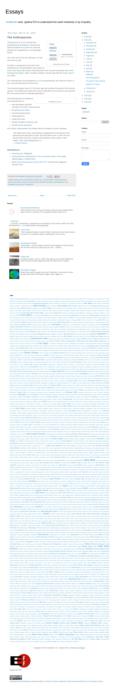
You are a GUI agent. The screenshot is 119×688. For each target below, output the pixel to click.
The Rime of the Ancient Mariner (41, 604)
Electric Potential (15, 387)
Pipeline (33, 537)
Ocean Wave (74, 518)
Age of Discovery (17, 303)
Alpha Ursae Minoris (89, 308)
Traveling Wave (89, 614)
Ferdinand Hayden (52, 397)
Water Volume (71, 627)
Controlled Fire (104, 360)
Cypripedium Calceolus (77, 367)
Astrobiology (16, 324)
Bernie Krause (87, 331)
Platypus (106, 537)
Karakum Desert (20, 467)
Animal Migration (80, 313)
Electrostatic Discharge (27, 387)
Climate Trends (70, 353)
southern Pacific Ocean (60, 579)
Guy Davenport (94, 427)
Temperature (48, 595)
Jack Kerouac (68, 452)
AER (82, 301)
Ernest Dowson (100, 390)
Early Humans (83, 378)
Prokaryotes (38, 544)
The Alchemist (77, 597)
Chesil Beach (59, 348)
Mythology (18, 507)
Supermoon (32, 590)
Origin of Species (57, 523)
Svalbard (45, 593)
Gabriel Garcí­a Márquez (36, 406)
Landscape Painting (44, 474)
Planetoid (57, 537)
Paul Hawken (19, 530)
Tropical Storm (48, 616)
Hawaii (19, 431)
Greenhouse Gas (83, 424)
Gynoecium (102, 427)
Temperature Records (74, 595)
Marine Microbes (100, 490)
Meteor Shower (31, 497)
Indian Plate (66, 445)
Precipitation (29, 541)
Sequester (42, 567)
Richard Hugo (87, 551)
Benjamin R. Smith (76, 331)
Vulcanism (19, 625)
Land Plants (33, 474)
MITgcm (50, 500)
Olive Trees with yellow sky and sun (32, 521)
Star (16, 583)
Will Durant (62, 632)
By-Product (72, 338)
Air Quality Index (73, 303)
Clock (84, 353)
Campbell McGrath (103, 338)
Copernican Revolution (42, 362)
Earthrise (99, 380)
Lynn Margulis (26, 486)
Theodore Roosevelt (83, 607)
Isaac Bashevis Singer (57, 450)
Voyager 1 (106, 623)
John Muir (89, 460)
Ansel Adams (45, 315)
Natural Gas (63, 509)
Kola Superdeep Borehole (96, 469)
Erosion (19, 392)
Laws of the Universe (103, 476)
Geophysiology (21, 413)
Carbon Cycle (45, 341)
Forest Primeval (104, 399)
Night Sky (20, 514)
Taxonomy (40, 595)
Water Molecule (53, 627)
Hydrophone (105, 441)
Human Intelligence (80, 439)
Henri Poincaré (21, 434)
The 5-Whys (68, 597)
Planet (38, 537)
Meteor (25, 497)
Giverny (12, 417)
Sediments (55, 565)
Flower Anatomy (52, 399)
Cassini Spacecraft (90, 343)
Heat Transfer (82, 431)
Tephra (32, 597)
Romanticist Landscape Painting (88, 556)
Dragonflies (52, 376)
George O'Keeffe (73, 413)
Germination (28, 415)
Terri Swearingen (46, 597)
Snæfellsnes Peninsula (91, 572)
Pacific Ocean (78, 525)
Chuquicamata (33, 350)
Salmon (88, 558)
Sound (90, 576)
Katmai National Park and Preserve (62, 467)
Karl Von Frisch (30, 467)
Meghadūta (77, 495)
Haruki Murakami (76, 429)
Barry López (50, 329)
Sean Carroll (87, 563)
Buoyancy (51, 338)
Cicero (40, 350)
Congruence (66, 357)
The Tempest (20, 607)
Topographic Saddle (35, 614)
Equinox (81, 390)
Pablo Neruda (50, 525)
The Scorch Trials (56, 604)
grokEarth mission (53, 427)
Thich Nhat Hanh (20, 609)
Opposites (88, 521)
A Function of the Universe (95, 81)
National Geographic (21, 509)
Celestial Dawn (62, 346)
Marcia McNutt (22, 490)
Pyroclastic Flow (20, 546)
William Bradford (100, 632)
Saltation (106, 558)
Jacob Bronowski (78, 452)
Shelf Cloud (90, 567)
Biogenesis (41, 334)
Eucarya (45, 392)
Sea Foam (38, 563)
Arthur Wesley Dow (63, 322)
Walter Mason (105, 625)
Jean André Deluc (104, 455)
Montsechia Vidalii (19, 502)
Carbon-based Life (82, 341)
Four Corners (84, 401)
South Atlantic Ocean (39, 579)
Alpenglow (80, 308)
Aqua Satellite (82, 317)
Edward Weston (56, 385)
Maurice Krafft (33, 495)
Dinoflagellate (84, 373)
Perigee (100, 530)
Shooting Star (35, 569)
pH (92, 532)
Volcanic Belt (31, 623)
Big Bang (106, 331)
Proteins (45, 544)
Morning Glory (40, 502)
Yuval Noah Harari (20, 641)
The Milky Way (41, 602)
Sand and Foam (43, 560)
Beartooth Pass (14, 331)
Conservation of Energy (87, 357)
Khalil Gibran (44, 469)
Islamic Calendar (69, 450)
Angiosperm (58, 313)
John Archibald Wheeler (73, 457)
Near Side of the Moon (29, 511)
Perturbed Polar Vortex (67, 532)
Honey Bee (101, 436)
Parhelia (77, 528)
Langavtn (52, 474)
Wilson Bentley (89, 634)
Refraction (89, 549)
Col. (62, 355)
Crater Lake (28, 364)
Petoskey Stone (86, 532)
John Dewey (17, 460)
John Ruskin (22, 462)
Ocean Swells (56, 518)
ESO (28, 392)
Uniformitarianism (56, 618)
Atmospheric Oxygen (28, 270)
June (88, 62)
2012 (86, 102)
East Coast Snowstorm (16, 383)
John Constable (95, 457)
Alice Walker (47, 308)
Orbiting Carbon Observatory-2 (100, 521)
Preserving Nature (51, 541)
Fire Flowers (101, 397)
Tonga (27, 614)
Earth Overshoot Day (16, 380)
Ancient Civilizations (98, 310)
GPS (107, 420)
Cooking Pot (31, 362)
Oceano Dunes (82, 518)
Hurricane (75, 441)
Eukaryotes (52, 392)
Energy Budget (99, 387)
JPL (56, 465)
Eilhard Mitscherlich (82, 385)
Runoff (54, 558)
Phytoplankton (74, 534)
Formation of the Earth (16, 401)
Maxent (40, 495)
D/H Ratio (101, 367)
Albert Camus (29, 306)
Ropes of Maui (14, 558)
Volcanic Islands (77, 623)
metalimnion (13, 497)
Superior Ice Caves (93, 84)
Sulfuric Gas (62, 588)
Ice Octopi (67, 443)
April (88, 68)
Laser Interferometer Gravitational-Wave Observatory (93, 474)
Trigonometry (105, 614)
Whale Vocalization (99, 630)
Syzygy (101, 593)
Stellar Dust (75, 583)
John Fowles (37, 460)
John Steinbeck (44, 462)
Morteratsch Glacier (74, 502)
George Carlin (63, 413)
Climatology (78, 353)
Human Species (91, 439)
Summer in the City (77, 588)
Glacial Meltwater (20, 417)
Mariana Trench (64, 490)
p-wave (43, 525)
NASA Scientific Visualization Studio (53, 507)
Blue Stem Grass (85, 336)
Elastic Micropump (103, 385)
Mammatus (55, 488)
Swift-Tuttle (51, 593)
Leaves (12, 479)
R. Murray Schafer (62, 546)
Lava (41, 476)
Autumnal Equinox (75, 327)
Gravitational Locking (71, 422)
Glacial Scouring (30, 417)
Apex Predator (47, 317)
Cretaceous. (72, 364)
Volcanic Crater (40, 623)
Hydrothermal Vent (32, 443)
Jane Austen (76, 455)
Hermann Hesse (94, 434)
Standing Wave (99, 581)
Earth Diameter (104, 378)
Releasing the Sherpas (16, 551)
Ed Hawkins (58, 383)
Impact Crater (17, 445)
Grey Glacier (28, 427)
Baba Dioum (105, 327)
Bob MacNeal (25, 681)
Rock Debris (48, 556)
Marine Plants (22, 493)
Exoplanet (54, 394)
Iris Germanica (29, 450)
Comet (99, 355)
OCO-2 (90, 518)
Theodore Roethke (71, 607)
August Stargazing (54, 327)
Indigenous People (76, 445)
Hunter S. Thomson (55, 441)
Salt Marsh (93, 558)
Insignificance (57, 448)
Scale (11, 563)
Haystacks (74, 431)
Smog (81, 572)
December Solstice (16, 371)
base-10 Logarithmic (60, 329)
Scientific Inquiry (19, 563)
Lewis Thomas (54, 479)
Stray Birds (85, 586)
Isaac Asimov (46, 450)
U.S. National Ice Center (17, 618)
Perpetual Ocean (19, 532)
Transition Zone (71, 614)
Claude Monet (14, 353)
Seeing (60, 565)
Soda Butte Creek (68, 574)
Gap (104, 406)
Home (42, 196)
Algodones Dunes (37, 308)
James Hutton (22, 455)
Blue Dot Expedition (51, 336)
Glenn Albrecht (100, 417)
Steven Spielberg (22, 586)
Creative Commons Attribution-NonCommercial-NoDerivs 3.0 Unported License (74, 681)
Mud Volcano (78, 504)
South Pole (49, 579)
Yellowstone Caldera (102, 637)
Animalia (88, 313)
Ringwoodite (16, 553)
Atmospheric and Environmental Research (74, 324)
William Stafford (79, 634)
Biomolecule (86, 334)
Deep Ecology (27, 371)
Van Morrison (47, 620)
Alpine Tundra (22, 310)
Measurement (69, 495)
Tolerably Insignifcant (94, 611)
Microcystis (74, 497)
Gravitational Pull (83, 422)
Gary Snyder (20, 408)
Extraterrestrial (83, 394)
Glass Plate (92, 417)
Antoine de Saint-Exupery (25, 317)
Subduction (16, 588)
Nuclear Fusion (64, 516)
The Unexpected (30, 607)
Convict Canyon (22, 362)
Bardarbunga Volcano (30, 329)
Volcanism (87, 623)
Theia (63, 607)
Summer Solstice (89, 588)
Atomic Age (67, 73)
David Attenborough (62, 369)
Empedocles (50, 387)
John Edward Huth (27, 460)
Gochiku (65, 420)
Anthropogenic (94, 315)
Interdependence (79, 448)
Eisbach (90, 385)
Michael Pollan (66, 497)
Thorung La (60, 609)
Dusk (104, 376)
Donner (36, 376)
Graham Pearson (25, 422)
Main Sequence (31, 488)
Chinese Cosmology (82, 348)
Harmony (67, 429)
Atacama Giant (37, 324)
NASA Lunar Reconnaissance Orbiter (75, 507)
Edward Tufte (47, 385)
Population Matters (99, 539)
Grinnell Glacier (43, 427)
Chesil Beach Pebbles (29, 243)
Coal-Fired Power (29, 355)
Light (82, 479)
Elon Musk (41, 387)
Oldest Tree (17, 521)
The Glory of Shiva (84, 600)
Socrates (59, 574)
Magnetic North (94, 486)
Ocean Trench (65, 518)
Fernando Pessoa (64, 397)
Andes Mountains (28, 313)
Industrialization (59, 182)
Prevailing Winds (73, 541)
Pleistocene (33, 83)
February (89, 88)
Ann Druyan (94, 313)
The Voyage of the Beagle (53, 607)
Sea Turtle (73, 563)
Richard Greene (77, 551)
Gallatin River (76, 406)
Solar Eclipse (84, 574)
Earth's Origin (72, 380)
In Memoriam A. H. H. (38, 445)
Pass (88, 528)
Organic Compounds (16, 523)
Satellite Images (100, 560)
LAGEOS (33, 472)
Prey (80, 541)
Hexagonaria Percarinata (21, 436)
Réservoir (26, 551)
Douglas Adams (43, 376)
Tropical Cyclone (25, 616)
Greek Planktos (61, 424)
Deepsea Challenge (38, 371)
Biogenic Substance (57, 334)
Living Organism (54, 481)
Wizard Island (24, 637)
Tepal (28, 597)
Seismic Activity (67, 565)
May (88, 65)
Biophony (93, 334)
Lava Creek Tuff (48, 476)
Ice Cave (53, 443)
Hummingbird (20, 441)
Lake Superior (83, 472)
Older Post (71, 196)
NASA (39, 507)
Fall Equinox (13, 397)
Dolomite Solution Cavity (26, 376)
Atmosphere (56, 325)
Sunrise (12, 590)
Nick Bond (101, 511)
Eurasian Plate (71, 392)
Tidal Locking (32, 611)
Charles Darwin (104, 346)
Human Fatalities (69, 439)
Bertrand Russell (97, 331)
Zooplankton (69, 641)
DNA (17, 376)
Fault (39, 397)
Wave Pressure (18, 630)
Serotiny (68, 567)
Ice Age (48, 443)
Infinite (29, 448)
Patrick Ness (94, 528)
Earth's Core (63, 380)
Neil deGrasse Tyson (49, 511)
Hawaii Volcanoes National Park (31, 431)
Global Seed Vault (46, 420)
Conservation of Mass (102, 357)
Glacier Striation (77, 417)
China (73, 348)
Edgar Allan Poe (67, 383)
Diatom (64, 373)
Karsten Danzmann (41, 467)
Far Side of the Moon (30, 397)
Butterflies (66, 338)
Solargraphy (33, 576)
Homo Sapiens (92, 436)
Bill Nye (27, 334)
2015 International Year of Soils (69, 299)
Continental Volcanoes (63, 360)
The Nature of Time (82, 602)
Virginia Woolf (14, 623)
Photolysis (34, 534)
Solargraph (26, 576)
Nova (32, 516)
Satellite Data (91, 560)
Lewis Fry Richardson (42, 479)
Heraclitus (74, 434)
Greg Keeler (99, 424)
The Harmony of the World (28, 602)
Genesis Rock (67, 408)
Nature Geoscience (94, 509)
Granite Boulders (46, 422)
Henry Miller (49, 434)
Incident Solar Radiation (54, 445)
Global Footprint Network (22, 420)
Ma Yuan (33, 486)
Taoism (35, 595)
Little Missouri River (43, 481)
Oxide (33, 525)
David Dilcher (80, 369)
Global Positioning (35, 420)
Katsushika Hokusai (80, 467)
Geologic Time (105, 408)
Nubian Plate (56, 516)
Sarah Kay (83, 560)
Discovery (92, 373)
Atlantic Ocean (46, 324)
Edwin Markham (67, 385)
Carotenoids (60, 343)
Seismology (96, 565)
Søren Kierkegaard (81, 576)
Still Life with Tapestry (47, 586)
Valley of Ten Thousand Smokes (32, 620)
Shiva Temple (19, 569)
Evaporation (21, 394)
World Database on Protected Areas (57, 637)
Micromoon (81, 497)
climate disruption (25, 125)
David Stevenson (100, 369)
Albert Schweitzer (52, 306)
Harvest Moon (86, 429)
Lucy (40, 483)
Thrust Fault (68, 609)
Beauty (33, 331)
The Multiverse (58, 602)
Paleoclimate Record (43, 528)
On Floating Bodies (58, 521)
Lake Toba (106, 472)
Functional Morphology (89, 404)
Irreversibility (38, 450)
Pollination (64, 539)
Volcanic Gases (65, 623)
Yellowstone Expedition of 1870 (20, 639)
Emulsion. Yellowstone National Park (66, 387)
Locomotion (63, 481)
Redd (76, 549)
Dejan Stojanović (58, 371)
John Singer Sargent (32, 462)
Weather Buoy (32, 630)
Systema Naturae (83, 593)
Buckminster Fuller (39, 338)
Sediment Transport (103, 563)
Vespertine (86, 620)
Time (42, 611)
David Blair (71, 369)
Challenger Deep (92, 346)
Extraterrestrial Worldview (30, 208)
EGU (74, 385)
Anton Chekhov (38, 317)
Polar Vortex (43, 539)
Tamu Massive (22, 595)
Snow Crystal (18, 574)
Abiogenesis (13, 301)
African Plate (105, 301)
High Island (33, 436)
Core (54, 362)
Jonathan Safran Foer (88, 462)
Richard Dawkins (54, 551)
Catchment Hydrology (102, 343)
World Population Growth (78, 637)
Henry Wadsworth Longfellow (61, 434)
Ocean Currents (29, 518)
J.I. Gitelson (29, 452)
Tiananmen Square (15, 611)
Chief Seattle (67, 348)
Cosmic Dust (100, 362)
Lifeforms (71, 479)
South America (27, 579)
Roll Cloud (65, 556)
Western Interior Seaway (69, 630)
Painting (106, 525)
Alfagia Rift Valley (15, 308)
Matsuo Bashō (99, 493)
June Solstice (78, 465)
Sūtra (40, 593)
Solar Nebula (92, 574)
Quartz (53, 546)
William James (53, 634)
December (90, 43)
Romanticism (73, 556)
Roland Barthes (57, 556)
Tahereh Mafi (14, 595)
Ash (93, 322)
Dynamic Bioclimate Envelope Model (24, 378)
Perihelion (106, 530)
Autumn (67, 327)
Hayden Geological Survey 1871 (61, 431)
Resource (33, 551)
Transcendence (61, 614)
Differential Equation (73, 373)
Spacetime (85, 579)
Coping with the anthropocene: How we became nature (34, 156)
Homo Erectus (73, 436)
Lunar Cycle (84, 483)
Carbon (38, 341)
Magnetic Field (84, 486)
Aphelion (54, 317)
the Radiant (18, 604)
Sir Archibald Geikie (28, 572)
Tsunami (68, 616)
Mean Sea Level (59, 495)
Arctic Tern (101, 320)
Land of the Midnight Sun (22, 474)
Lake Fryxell (69, 472)
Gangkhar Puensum (97, 406)
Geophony (105, 411)
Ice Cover (60, 443)
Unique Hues (75, 618)
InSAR (46, 448)
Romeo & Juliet (104, 556)
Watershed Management (82, 627)
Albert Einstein (39, 306)
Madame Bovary (48, 486)
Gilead (93, 415)
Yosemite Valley (94, 639)
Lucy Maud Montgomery (68, 483)
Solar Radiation (101, 574)
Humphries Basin (29, 441)
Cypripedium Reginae (91, 367)
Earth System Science (53, 380)
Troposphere (57, 616)
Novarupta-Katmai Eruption (43, 516)
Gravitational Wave (94, 422)
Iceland (100, 443)
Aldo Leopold (62, 306)
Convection (13, 362)
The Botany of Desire (27, 600)
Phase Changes (98, 532)
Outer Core (13, 525)
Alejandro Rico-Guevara (84, 306)
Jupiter (85, 465)
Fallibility (20, 397)
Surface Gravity (64, 590)
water (18, 627)
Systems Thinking (93, 593)
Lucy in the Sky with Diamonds (51, 483)
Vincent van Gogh (96, 620)
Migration (88, 497)
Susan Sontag (26, 593)
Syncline (74, 593)
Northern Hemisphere (102, 514)
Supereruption (24, 590)
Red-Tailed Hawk (69, 549)
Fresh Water (67, 404)
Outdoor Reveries (104, 523)
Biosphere (101, 334)
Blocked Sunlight (27, 336)
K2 (94, 465)
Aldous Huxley (72, 306)
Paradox (72, 528)
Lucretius (35, 483)
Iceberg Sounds (93, 443)
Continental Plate (39, 360)
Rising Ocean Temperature (58, 553)
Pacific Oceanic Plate (89, 525)
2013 (86, 99)
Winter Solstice (14, 637)
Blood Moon (36, 336)
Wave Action (94, 627)
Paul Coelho (102, 528)
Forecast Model (94, 399)
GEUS (44, 415)
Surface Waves (98, 590)
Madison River (57, 486)
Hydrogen (92, 441)
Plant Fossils (81, 537)
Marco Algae (31, 490)
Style (11, 588)
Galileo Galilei (67, 406)
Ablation (19, 301)
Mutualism (90, 504)
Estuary (32, 392)
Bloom (42, 336)
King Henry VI (74, 469)
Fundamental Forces (103, 404)
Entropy (106, 387)
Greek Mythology (51, 424)
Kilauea (60, 469)
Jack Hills (61, 452)
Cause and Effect (44, 346)
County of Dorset (18, 364)
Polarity (54, 539)
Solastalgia (40, 576)
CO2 (21, 355)
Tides (38, 611)
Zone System (61, 641)
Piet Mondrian (84, 534)
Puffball (107, 544)
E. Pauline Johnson (64, 378)
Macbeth (39, 486)
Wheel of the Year (25, 632)
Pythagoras (40, 546)
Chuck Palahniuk (24, 350)
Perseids (27, 532)
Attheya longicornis (43, 327)
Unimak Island (66, 618)
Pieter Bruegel (93, 534)
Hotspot (22, 439)
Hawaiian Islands (46, 431)
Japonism (83, 455)
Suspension (35, 593)
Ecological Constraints (48, 383)
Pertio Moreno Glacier (53, 532)
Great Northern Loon (38, 424)
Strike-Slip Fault (104, 586)
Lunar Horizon (101, 483)
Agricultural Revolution (41, 303)
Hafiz (17, 429)
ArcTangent (73, 320)
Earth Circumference (94, 378)
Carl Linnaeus (26, 343)
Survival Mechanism (16, 593)
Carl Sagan (43, 343)
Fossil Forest (51, 401)
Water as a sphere (25, 627)
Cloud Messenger (100, 353)
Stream (91, 586)
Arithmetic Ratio (31, 322)
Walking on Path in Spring (39, 625)
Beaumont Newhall (24, 331)
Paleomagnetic (64, 528)
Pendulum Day (79, 530)
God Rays (80, 420)
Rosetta (21, 558)
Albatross (12, 306)
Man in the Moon (65, 488)
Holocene (63, 81)
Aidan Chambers (54, 303)
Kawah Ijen (89, 467)
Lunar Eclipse (92, 483)
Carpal (66, 343)
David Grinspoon (89, 369)
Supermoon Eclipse (43, 590)
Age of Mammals (28, 303)
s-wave (58, 558)
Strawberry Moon (76, 586)
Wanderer (12, 627)
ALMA (74, 308)
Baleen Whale (14, 329)
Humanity (100, 439)
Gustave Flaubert (72, 427)
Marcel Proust (104, 488)
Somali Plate (64, 576)
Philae (107, 532)
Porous (107, 539)
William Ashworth (89, 632)
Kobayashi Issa (83, 469)
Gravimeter (61, 422)
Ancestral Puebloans (85, 310)
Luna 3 (78, 483)
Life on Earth (64, 479)
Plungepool (21, 539)
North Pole (90, 514)
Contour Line (88, 360)
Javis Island (94, 455)
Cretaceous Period (62, 364)
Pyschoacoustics (31, 546)
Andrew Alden (39, 313)
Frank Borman (30, 404)
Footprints (87, 399)
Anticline (14, 317)
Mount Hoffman (85, 502)
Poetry (27, 539)
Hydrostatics (22, 443)
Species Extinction (15, 581)
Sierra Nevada (96, 569)
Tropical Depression (37, 616)
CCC (56, 346)
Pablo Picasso (60, 525)
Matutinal (17, 495)
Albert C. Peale (20, 306)
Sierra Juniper (87, 569)
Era (86, 390)
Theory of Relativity (96, 607)
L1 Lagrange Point (19, 472)
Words (43, 637)
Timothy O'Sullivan (59, 611)
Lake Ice (75, 472)
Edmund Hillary (90, 383)
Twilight (90, 616)
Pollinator (71, 539)
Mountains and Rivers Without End (48, 504)
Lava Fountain (57, 476)
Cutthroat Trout (23, 367)
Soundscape (105, 576)
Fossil (44, 401)
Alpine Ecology (104, 308)
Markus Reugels (49, 493)
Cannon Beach (14, 341)
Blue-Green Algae (97, 336)
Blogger (82, 648)
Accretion (50, 301)
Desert (15, 373)
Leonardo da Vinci (29, 479)
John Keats (53, 460)
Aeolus (78, 301)
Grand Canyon (35, 422)
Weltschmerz (48, 630)
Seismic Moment (77, 565)
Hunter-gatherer (66, 441)
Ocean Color (25, 230)
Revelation (39, 551)
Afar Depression (88, 301)
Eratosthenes (91, 390)
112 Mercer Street (34, 299)
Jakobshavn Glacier (99, 452)
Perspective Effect (40, 532)
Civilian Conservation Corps (76, 350)
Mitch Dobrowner (42, 500)
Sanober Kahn (75, 560)
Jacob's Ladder (88, 452)
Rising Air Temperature (27, 553)
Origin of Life (46, 523)
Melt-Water (95, 495)
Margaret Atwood (41, 490)
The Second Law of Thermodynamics (80, 604)
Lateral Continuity (15, 476)
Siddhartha (79, 569)
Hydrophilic (98, 441)
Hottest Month (29, 439)
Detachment (21, 373)
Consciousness (75, 357)
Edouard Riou (100, 383)
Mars (56, 493)
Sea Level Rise (65, 563)
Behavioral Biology (56, 331)
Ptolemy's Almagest (97, 544)
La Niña (27, 472)
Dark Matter (21, 369)
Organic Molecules (28, 523)
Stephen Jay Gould (98, 583)
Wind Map (106, 634)
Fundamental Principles (17, 406)
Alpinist (29, 310)
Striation (95, 586)
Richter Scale (97, 551)
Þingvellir (75, 641)
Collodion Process (79, 355)
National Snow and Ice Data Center (37, 509)
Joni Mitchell (99, 462)
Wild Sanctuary (36, 632)
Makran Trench (41, 488)
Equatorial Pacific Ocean (66, 390)
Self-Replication (104, 565)
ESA (24, 392)
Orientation (37, 523)
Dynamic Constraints (41, 378)
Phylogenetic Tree (54, 534)
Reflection (81, 549)
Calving (95, 338)
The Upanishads (40, 607)
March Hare (13, 490)
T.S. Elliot (106, 593)
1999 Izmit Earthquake (53, 299)
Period (12, 532)
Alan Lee (80, 303)
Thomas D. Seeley (40, 609)
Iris (24, 450)
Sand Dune (60, 560)
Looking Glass (102, 481)
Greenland (92, 424)
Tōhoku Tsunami (82, 611)
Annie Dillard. (36, 315)
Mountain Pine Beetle (31, 504)
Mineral (12, 500)
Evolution (35, 394)
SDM (25, 563)
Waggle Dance (26, 625)
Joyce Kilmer (51, 465)
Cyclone (58, 367)
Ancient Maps (18, 313)
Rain (95, 546)
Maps (97, 488)
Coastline (46, 355)
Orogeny (65, 523)
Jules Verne (62, 465)
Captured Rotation (29, 341)
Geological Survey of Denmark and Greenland (24, 411)
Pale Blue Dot (14, 528)
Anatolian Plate (74, 310)
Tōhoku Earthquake (71, 611)
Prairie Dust (25, 257)
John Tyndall (54, 462)
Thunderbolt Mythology (93, 609)
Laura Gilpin (24, 476)
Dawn (107, 369)
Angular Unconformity (68, 313)
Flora (45, 399)
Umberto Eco (34, 618)
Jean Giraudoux (14, 457)
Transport (80, 614)
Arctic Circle (94, 320)
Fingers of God (80, 397)
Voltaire (99, 623)
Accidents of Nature (41, 301)
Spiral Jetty (68, 581)
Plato (102, 537)
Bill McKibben (21, 334)
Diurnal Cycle (104, 373)
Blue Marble (68, 336)
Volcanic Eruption (52, 623)
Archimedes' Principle (63, 320)
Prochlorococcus (30, 544)
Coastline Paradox (55, 355)
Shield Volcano (98, 567)
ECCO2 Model (28, 383)
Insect (50, 448)
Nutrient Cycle (90, 516)
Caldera (84, 338)
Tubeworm (85, 616)
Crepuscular (43, 364)
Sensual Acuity (33, 567)
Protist (50, 544)
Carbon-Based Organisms (97, 341)
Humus (37, 441)
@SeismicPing (14, 299)
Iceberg (77, 443)
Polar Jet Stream (34, 539)
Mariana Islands (54, 490)
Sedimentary (14, 565)
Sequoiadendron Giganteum (53, 567)
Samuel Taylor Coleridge (27, 560)
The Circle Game (40, 600)
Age (11, 303)
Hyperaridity (41, 443)
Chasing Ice (51, 348)
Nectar (39, 511)
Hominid (65, 436)
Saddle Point (65, 558)
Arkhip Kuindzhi (41, 322)
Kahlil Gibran (100, 465)
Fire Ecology (93, 397)
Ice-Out (72, 443)
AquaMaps (89, 317)
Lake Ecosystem (54, 472)
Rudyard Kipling (38, 558)
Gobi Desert (55, 420)
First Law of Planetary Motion (34, 399)
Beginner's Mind (46, 331)
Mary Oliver (74, 493)
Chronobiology (14, 350)
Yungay (12, 641)
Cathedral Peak (14, 346)
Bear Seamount (96, 329)
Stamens (91, 581)
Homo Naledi (82, 436)
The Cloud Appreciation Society (55, 600)
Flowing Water (68, 399)
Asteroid (101, 322)
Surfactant (106, 590)
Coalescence (38, 355)
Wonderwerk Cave (35, 637)
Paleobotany (32, 528)
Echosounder (37, 383)
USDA (15, 620)
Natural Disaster (53, 509)
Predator (36, 541)
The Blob (104, 597)
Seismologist (88, 565)
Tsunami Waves (76, 616)
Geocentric (75, 408)
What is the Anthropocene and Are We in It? (29, 162)
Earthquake (91, 380)
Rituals (80, 553)
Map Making (92, 488)
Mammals (49, 488)
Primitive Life (105, 541)
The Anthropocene (92, 78)
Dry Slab (93, 376)
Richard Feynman (66, 551)
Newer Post (12, 196)
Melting (101, 495)
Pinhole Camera (26, 537)
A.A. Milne (106, 299)
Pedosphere (63, 530)
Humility (12, 441)
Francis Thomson (20, 404)
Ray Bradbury (28, 549)
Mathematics (82, 493)
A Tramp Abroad (98, 299)
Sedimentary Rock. (36, 565)
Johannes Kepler (60, 457)
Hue (50, 439)
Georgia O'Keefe (97, 413)
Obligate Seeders (15, 518)
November (90, 46)
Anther (52, 315)
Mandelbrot (73, 488)
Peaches (51, 530)
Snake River (101, 572)
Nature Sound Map (15, 511)
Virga (104, 620)
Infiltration (24, 448)
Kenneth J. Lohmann (33, 469)
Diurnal (97, 373)
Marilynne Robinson (77, 490)
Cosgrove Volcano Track (89, 362)
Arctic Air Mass (86, 320)
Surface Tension (88, 590)
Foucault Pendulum (73, 401)
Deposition (83, 371)
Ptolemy (88, 544)
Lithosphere (32, 481)
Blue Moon (76, 336)
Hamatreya (56, 429)
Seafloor (79, 563)
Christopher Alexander (102, 348)
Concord (50, 357)
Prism (22, 544)
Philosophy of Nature (16, 534)
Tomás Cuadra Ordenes (17, 614)
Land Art (12, 474)
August (89, 56)
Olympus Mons (47, 521)
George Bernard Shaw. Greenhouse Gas (38, 413)
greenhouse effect (22, 110)
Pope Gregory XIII (87, 539)
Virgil (107, 620)
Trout (63, 616)
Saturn (107, 560)
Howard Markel (39, 439)
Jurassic (90, 465)
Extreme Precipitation (103, 394)
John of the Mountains (102, 460)
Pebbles (57, 530)
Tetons (54, 597)
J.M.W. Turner (45, 452)
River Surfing (91, 553)
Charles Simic (32, 348)
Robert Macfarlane (27, 556)
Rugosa (45, 558)
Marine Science (30, 493)
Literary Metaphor (22, 481)
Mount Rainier (94, 502)
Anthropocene (13, 42)
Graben (12, 422)
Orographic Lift (84, 523)
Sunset (17, 590)
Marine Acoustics (88, 490)
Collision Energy (68, 355)
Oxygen (38, 525)
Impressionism (26, 445)
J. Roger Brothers (19, 452)
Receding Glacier (38, 549)
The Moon (50, 602)
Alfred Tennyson (26, 308)
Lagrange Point (40, 472)
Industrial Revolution (15, 73)
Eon (39, 390)
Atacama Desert (26, 324)
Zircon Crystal (52, 641)
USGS (19, 621)
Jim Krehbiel (50, 457)
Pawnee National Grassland (40, 530)
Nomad (58, 514)
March (88, 72)
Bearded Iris (105, 329)
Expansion (68, 394)
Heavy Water (90, 431)
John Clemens (85, 457)
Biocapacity (34, 334)
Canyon (21, 341)
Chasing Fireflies (42, 348)
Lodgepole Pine (71, 481)
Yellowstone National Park (63, 639)
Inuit (21, 450)
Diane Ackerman (50, 373)
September (90, 52)
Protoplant (64, 544)
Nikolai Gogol (28, 514)
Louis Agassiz (19, 483)
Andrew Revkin (21, 143)
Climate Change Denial (45, 353)
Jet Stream (43, 457)
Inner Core (40, 448)
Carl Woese (52, 343)
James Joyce (30, 455)
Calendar (89, 338)
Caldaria (78, 338)
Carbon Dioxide (54, 341)
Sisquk (62, 572)
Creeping (35, 364)
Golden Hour (87, 420)
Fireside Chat (14, 399)
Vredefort (12, 625)
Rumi (49, 558)
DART (42, 369)
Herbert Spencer (83, 434)
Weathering (40, 630)
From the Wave (77, 404)
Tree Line (98, 614)
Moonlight (32, 502)
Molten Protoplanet (79, 500)
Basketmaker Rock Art (84, 329)
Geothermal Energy (19, 415)
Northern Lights (15, 516)
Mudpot (84, 504)
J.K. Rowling (37, 452)
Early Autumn (74, 378)
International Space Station (101, 448)
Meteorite (40, 497)
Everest (29, 394)
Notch (22, 516)
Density (77, 371)
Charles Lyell (23, 348)
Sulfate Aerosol (53, 588)
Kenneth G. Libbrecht (20, 469)
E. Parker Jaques (53, 378)
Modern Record (57, 500)
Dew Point (42, 373)
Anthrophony (66, 315)
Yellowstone (90, 637)
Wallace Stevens (85, 625)
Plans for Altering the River (68, 537)
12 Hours (43, 299)
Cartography (80, 343)
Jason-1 (88, 455)
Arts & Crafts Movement (77, 322)
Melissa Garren (86, 495)
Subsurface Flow (44, 588)
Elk (36, 387)
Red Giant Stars (58, 549)
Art (47, 322)
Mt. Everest (63, 504)
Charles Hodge (14, 348)
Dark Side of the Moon (33, 369)
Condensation (58, 357)
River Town (98, 553)
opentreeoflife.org (79, 521)
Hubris (46, 439)
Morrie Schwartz (63, 502)
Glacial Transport (42, 417)
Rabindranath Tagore (74, 546)
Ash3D (97, 322)
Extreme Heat (92, 394)
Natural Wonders (83, 509)
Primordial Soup (15, 544)
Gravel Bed (54, 422)
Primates (85, 541)
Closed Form (90, 353)
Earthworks (106, 380)
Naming (24, 507)
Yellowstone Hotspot (38, 639)
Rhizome (45, 551)
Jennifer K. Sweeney (33, 457)
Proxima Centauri (79, 544)
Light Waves (96, 479)
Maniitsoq (80, 488)
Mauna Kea (24, 495)
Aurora (62, 327)
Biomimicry (79, 334)
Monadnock (105, 500)
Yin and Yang (77, 639)
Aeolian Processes (70, 301)
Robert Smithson (39, 556)
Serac (64, 567)
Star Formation (23, 583)
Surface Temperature (76, 590)
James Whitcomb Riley (52, 455)
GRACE (17, 422)
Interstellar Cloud (15, 450)
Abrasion (25, 301)
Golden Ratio (95, 420)
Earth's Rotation (82, 380)
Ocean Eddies (39, 518)
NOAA (46, 514)
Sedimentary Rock (24, 565)
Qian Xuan (47, 546)
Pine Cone (17, 537)
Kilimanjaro (66, 469)
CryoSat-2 (88, 364)
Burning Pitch (58, 338)
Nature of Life (104, 509)
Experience (75, 394)
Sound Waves (97, 576)
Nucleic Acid (73, 516)
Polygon (76, 539)
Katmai (49, 467)
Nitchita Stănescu (37, 514)
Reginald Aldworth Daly (101, 549)
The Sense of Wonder (99, 604)
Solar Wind (18, 576)
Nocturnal (52, 514)
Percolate (95, 530)
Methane (45, 497)
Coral (50, 362)
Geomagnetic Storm (74, 411)
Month (11, 502)
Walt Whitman (96, 625)
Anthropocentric (84, 315)
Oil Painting (95, 518)
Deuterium (28, 373)
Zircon (45, 641)
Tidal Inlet (24, 611)
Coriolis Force (65, 362)
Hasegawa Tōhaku (97, 429)
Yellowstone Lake (49, 639)
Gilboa (76, 415)
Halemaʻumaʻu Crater (45, 429)
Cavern (52, 346)
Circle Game (63, 350)
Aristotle (24, 322)
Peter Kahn (77, 532)
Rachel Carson (87, 546)
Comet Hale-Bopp (15, 357)
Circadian (45, 350)
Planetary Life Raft (47, 537)
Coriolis (58, 362)
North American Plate (79, 514)
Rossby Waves (28, 558)
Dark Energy (13, 369)
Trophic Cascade (15, 616)
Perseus (32, 532)
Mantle (85, 488)
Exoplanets (61, 394)
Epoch (49, 390)
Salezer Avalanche (74, 558)
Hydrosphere (14, 443)
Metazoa (19, 497)
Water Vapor (62, 627)
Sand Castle (52, 560)
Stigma (38, 586)
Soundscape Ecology (16, 579)
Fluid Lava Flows (78, 399)
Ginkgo (97, 415)
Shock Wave (27, 569)
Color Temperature (90, 355)
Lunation (18, 486)
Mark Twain (40, 493)
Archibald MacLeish (43, 320)
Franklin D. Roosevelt (42, 404)
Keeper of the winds (99, 467)
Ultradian (27, 618)
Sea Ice (44, 563)
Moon (27, 502)
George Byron (55, 413)
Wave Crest (102, 627)
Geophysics (13, 413)
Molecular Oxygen (67, 500)
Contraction (96, 360)
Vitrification (23, 623)
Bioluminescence (69, 334)
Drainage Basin (60, 376)
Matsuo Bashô (90, 493)
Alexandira (106, 306)
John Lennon (61, 460)
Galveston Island (85, 406)
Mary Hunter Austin (64, 493)
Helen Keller (98, 431)
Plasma (87, 537)
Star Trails (32, 583)
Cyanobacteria (34, 367)
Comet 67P (105, 355)
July (88, 59)
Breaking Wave (19, 338)
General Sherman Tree (56, 408)
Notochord (28, 516)
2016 (86, 37)
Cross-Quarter (80, 364)
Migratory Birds (95, 497)
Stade (86, 581)
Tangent (29, 595)
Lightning (103, 479)
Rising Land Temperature (41, 553)
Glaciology (85, 417)
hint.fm (48, 436)
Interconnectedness (67, 448)
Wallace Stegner (74, 625)
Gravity (102, 422)
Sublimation (34, 588)
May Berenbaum (48, 495)
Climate (21, 353)
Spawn (90, 579)
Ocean (22, 518)
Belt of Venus (67, 331)
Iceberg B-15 (84, 443)
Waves (25, 630)
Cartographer (72, 343)
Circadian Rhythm (54, 350)
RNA (103, 553)
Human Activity (33, 182)
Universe (91, 618)
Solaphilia (77, 574)
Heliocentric (105, 431)
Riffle (102, 551)
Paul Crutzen (24, 47)
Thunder (75, 609)
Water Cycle (44, 627)
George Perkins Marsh (85, 413)
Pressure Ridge (62, 541)
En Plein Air (81, 387)
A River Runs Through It (86, 299)
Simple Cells (17, 572)
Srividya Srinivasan (78, 581)
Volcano (94, 623)
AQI (76, 317)
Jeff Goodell (23, 457)
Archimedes (53, 320)
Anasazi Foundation (63, 310)
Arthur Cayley (52, 322)
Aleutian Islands (97, 306)
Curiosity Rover (14, 367)
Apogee (60, 317)
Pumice (12, 546)
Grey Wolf (35, 427)
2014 (86, 95)
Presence (43, 541)
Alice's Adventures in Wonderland (62, 308)
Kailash (107, 465)
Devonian (35, 373)
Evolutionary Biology (45, 394)
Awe (100, 327)
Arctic (79, 320)
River (84, 553)
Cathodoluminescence (26, 346)
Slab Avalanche (69, 572)
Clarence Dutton (89, 350)
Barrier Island (42, 329)
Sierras (103, 569)
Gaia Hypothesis (49, 406)
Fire (87, 397)
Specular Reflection (59, 581)
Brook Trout (27, 338)
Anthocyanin (58, 315)
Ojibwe (102, 518)
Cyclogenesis (51, 367)
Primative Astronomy (94, 541)
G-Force (26, 406)
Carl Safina (34, 343)
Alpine (98, 308)
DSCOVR (99, 376)
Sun (96, 588)
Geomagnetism (86, 411)
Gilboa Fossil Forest (84, 415)
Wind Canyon (99, 634)
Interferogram (88, 448)
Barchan (21, 329)
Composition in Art (41, 357)
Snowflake (39, 574)
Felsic (44, 397)
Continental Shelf (50, 360)
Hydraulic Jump (83, 441)
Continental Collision (16, 360)
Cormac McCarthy (75, 362)
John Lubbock (70, 460)
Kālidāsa (12, 467)
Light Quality (88, 479)
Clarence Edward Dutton (102, 350)
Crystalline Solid (104, 364)
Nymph (107, 516)
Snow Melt (33, 574)
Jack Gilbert (53, 452)
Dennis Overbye (69, 371)
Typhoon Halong (104, 616)
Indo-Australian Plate (88, 445)
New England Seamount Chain (73, 511)
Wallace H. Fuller (63, 625)
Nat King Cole (90, 507)
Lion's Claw (13, 481)
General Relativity (42, 408)
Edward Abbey (28, 385)
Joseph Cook (21, 465)
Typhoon (96, 616)
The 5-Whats (60, 597)
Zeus (41, 641)
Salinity (83, 558)
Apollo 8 (71, 317)
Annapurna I (102, 313)
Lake (47, 472)
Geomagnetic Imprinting (46, 411)
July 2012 (70, 465)
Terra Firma (37, 597)
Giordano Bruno (104, 415)
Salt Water (100, 558)
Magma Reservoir (74, 486)
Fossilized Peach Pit (61, 401)
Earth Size (14, 221)
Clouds (17, 355)
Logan (78, 481)
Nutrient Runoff (100, 516)
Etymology (39, 392)
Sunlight (106, 588)
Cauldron (36, 346)
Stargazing (39, 583)
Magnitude (23, 488)
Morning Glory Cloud (52, 502)
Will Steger (69, 632)
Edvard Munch (18, 385)
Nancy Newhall (31, 507)
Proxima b (70, 544)
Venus (53, 620)
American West (36, 310)
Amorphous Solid (46, 310)
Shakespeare (75, 567)
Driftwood (89, 75)
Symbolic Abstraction (66, 593)
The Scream (65, 604)
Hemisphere (13, 434)
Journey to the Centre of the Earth (35, 465)
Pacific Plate (100, 525)
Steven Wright (31, 586)
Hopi (18, 439)
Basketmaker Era (72, 329)
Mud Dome (70, 504)
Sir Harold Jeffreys (40, 572)
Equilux (76, 390)
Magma (65, 486)
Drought (77, 376)
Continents (73, 360)
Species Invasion (26, 581)
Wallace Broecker (52, 625)
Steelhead (58, 583)
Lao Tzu (58, 474)
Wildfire (55, 632)
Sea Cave (31, 563)
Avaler (90, 327)
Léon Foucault (18, 479)
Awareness (95, 327)
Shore (41, 569)
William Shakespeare (66, 634)
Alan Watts (88, 303)
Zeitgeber (37, 641)
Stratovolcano (66, 586)
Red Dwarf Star (48, 549)
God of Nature (73, 420)
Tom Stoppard (105, 611)
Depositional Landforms (95, 371)
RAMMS (20, 549)
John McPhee (78, 460)
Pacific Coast (69, 525)
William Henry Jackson (40, 634)
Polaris (49, 539)
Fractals (90, 401)
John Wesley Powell (74, 462)
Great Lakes (28, 424)
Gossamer (103, 420)
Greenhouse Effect (14, 182)
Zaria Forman (30, 641)
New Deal (60, 511)
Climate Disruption (60, 180)
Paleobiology (23, 528)
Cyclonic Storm (65, 367)
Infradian (34, 448)
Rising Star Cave (73, 553)
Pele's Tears (71, 530)
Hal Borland (34, 429)
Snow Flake (25, 574)
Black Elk (18, 336)
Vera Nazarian (78, 620)
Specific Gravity (48, 581)
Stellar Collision (66, 583)
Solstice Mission (55, 576)
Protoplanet (56, 544)
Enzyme (34, 390)
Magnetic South (104, 486)
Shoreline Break (48, 569)
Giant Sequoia (69, 415)
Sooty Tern (71, 576)
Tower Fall (53, 614)
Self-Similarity (14, 567)
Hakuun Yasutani (25, 429)
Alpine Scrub (13, 310)
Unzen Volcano (98, 618)
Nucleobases (82, 516)
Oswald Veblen (93, 523)
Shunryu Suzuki (58, 569)
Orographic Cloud (73, 523)
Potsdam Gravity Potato (17, 541)
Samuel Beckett (14, 560)
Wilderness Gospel (47, 632)
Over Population (22, 525)
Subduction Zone (25, 588)
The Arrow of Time (87, 597)
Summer (68, 588)
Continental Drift (28, 360)
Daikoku (106, 367)
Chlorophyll (92, 348)
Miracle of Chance (19, 500)
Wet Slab (90, 630)
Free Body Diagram (56, 404)
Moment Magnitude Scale (93, 500)
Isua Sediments (79, 450)
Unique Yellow (83, 618)
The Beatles (97, 597)
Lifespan (77, 479)
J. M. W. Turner (99, 450)
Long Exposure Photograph (89, 481)
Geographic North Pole (93, 408)
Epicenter (44, 390)
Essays (14, 12)
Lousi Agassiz (28, 483)
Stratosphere (58, 586)
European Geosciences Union (87, 392)
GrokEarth (11, 22)
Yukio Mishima (105, 639)
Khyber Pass (53, 469)
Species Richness (37, 581)
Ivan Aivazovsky (89, 450)
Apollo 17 (65, 317)
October (89, 49)
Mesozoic (106, 495)
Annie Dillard (25, 315)
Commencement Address (28, 357)
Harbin (62, 429)
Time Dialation (48, 611)
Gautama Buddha (31, 408)
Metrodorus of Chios (55, 497)
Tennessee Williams (20, 597)
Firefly (107, 397)
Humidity (106, 439)
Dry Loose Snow (85, 376)
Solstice (47, 576)
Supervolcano (54, 590)
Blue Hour (60, 336)
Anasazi (54, 310)
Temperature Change (60, 595)
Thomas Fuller (51, 609)
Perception (87, 530)
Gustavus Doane (83, 427)
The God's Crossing (97, 600)
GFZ (47, 415)
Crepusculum (52, 364)
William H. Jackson (25, 634)
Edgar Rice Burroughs (79, 383)
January (89, 91)
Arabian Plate (97, 317)
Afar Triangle (97, 301)
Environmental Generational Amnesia (21, 390)
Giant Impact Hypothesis (56, 415)
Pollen (59, 539)
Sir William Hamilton (53, 572)
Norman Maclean (66, 514)
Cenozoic (83, 346)
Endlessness (90, 387)
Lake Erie (62, 472)
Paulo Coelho (28, 530)
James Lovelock (40, 455)
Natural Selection (72, 509)
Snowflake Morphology (49, 574)
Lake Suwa (91, 472)
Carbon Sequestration (67, 341)
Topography (46, 614)
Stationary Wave (48, 583)
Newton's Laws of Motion (89, 511)
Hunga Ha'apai (44, 441)
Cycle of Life (43, 367)
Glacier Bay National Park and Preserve (60, 417)
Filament (72, 397)
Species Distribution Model (101, 579)
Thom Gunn (30, 609)
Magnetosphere (15, 488)
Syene (57, 593)
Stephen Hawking (85, 583)
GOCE (61, 420)
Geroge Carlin (37, 415)
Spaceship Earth (74, 579)
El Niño (95, 385)
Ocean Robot (48, 518)
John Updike (63, 462)
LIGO (107, 479)
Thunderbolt (82, 609)
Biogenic (48, 334)
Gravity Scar (19, 424)
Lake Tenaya (99, 472)
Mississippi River (31, 500)
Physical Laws (65, 534)
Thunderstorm (105, 609)
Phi (104, 532)
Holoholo (60, 436)
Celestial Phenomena (74, 346)
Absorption (31, 301)
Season (94, 563)
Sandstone (67, 560)
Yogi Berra (85, 639)
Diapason (59, 373)
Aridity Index (17, 322)
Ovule (29, 525)
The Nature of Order (69, 602)
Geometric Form (97, 411)
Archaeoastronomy (31, 320)
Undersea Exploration (44, 618)
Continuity (80, 360)
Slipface (77, 572)
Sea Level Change (53, 563)
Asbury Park (88, 322)
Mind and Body (104, 497)
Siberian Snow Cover (69, 569)
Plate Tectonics (95, 537)
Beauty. (38, 331)
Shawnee (83, 567)
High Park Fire (41, 436)
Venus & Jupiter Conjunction (64, 620)
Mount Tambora (19, 504)
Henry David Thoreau (35, 434)
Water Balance (36, 627)
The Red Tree (27, 604)
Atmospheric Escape (94, 324)
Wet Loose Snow (82, 630)
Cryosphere (95, 364)
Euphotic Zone (60, 392)
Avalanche (85, 327)
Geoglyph (82, 408)
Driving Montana (70, 376)
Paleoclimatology (55, 528)
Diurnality (12, 376)
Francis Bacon (97, 401)
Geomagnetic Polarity (60, 411)
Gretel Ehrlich (19, 427)
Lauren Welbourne (33, 476)
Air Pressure (63, 303)
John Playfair (14, 462)
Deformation (48, 371)
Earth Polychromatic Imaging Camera (34, 380)
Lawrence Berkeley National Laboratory (84, 476)
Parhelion (83, 528)
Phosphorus (26, 534)
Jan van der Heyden (66, 455)
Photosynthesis (43, 535)
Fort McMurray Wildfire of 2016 (33, 401)
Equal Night (54, 390)
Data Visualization (50, 369)
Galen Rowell (58, 406)
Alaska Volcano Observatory (100, 303)
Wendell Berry (57, 630)
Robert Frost (18, 556)
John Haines (45, 460)
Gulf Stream (63, 427)
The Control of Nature (71, 600)
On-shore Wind (68, 521)
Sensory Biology (23, 567)
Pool (80, 539)
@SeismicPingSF (24, 299)
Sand (36, 560)
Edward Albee (38, 385)
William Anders (78, 632)
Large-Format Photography (69, 474)
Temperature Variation (87, 595)
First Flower (21, 399)
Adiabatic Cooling (59, 301)
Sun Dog (101, 588)
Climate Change (48, 180)
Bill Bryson (13, 334)
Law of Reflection (67, 476)
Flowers (60, 399)
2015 (86, 40)
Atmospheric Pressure (22, 327)
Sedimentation (47, 565)
